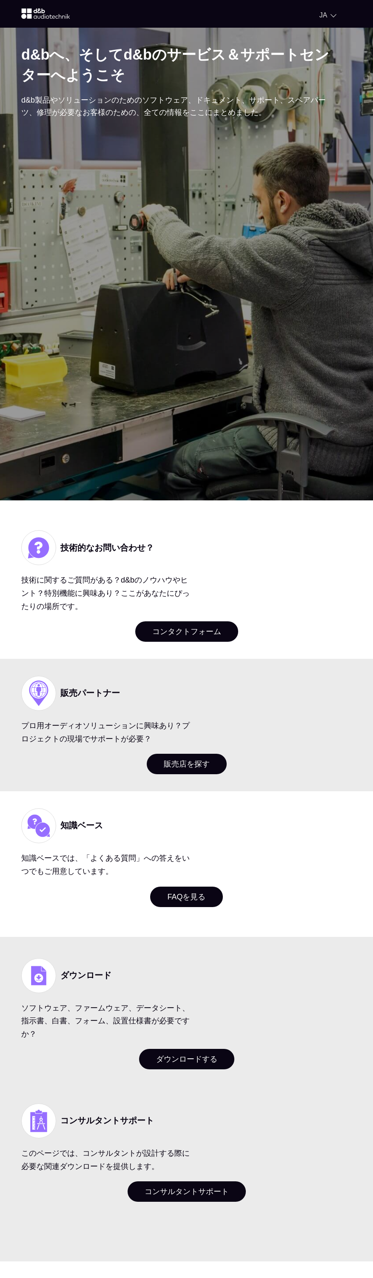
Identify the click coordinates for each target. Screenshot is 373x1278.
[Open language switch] (328, 15)
